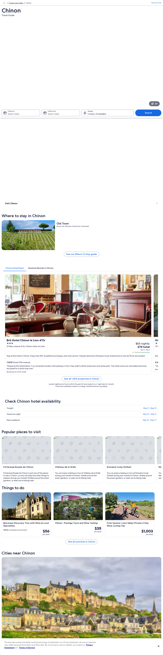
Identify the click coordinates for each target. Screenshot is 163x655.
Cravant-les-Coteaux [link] (13, 517)
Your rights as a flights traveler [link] (135, 627)
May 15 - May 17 (149, 255)
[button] (81, 455)
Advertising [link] (8, 627)
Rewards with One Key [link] (53, 631)
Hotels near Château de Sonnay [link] (95, 494)
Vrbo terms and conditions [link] (94, 618)
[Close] (159, 646)
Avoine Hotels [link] (88, 489)
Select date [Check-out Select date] (52, 73)
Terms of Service (27, 648)
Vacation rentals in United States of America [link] (60, 609)
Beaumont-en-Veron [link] (13, 512)
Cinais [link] (86, 517)
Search (149, 72)
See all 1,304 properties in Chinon (101, 217)
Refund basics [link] (129, 613)
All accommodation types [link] (54, 627)
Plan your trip (156, 3)
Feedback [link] (8, 635)
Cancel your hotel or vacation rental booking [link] (140, 604)
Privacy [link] (87, 600)
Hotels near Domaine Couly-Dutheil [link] (97, 473)
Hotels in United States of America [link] (57, 604)
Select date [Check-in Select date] (11, 73)
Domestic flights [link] (50, 618)
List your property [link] (11, 609)
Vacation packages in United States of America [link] (61, 613)
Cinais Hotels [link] (87, 478)
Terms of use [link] (89, 609)
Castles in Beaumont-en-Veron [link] (21, 489)
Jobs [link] (6, 604)
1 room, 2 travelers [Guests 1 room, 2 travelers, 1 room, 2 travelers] (97, 73)
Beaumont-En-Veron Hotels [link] (20, 484)
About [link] (6, 600)
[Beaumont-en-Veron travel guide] (61, 429)
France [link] (12, 3)
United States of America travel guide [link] (58, 600)
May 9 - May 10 (149, 243)
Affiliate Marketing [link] (11, 631)
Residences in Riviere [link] (17, 478)
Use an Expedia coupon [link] (133, 618)
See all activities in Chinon (101, 407)
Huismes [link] (47, 517)
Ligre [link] (124, 512)
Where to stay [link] (11, 106)
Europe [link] (4, 3)
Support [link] (127, 600)
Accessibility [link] (89, 622)
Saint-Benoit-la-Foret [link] (93, 512)
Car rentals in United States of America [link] (58, 622)
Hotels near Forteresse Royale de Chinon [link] (25, 473)
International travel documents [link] (135, 622)
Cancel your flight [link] (130, 609)
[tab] (54, 146)
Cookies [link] (87, 604)
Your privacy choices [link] (92, 627)
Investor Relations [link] (11, 622)
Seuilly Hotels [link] (14, 494)
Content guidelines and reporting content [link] (100, 631)
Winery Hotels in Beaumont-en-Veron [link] (98, 484)
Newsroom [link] (8, 618)
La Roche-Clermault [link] (53, 512)
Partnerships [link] (9, 613)
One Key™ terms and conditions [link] (96, 613)
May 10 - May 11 (149, 249)
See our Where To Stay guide (101, 133)
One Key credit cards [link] (52, 635)
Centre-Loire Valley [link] (24, 3)
